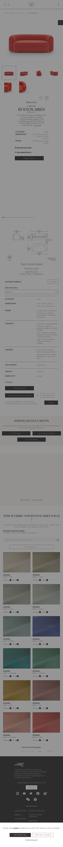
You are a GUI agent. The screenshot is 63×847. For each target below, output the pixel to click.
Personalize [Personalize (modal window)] (31, 840)
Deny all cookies (43, 835)
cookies (16, 828)
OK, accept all (20, 835)
